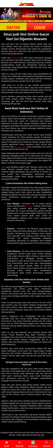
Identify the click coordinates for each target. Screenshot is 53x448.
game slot (16, 58)
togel (3, 167)
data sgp (29, 206)
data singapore (20, 147)
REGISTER (19, 444)
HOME (6, 444)
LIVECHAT (46, 444)
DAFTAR (13, 27)
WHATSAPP (33, 444)
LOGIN (40, 27)
